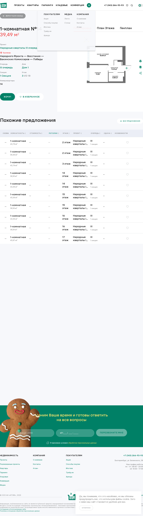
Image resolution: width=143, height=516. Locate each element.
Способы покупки (73, 464)
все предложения (130, 121)
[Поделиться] (140, 73)
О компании (37, 460)
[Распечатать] (140, 61)
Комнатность (18, 133)
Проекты (19, 5)
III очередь (7, 67)
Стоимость (36, 133)
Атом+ (35, 468)
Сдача (108, 133)
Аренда (69, 477)
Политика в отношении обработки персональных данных (20, 511)
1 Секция (6, 75)
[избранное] (127, 5)
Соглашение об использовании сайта (13, 509)
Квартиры (33, 5)
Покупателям (74, 455)
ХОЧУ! (7, 97)
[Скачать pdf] (140, 67)
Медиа (2, 485)
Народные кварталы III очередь (20, 48)
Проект (77, 133)
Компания (39, 455)
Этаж (66, 133)
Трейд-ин (70, 472)
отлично (86, 508)
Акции (68, 460)
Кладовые (62, 5)
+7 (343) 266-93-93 (114, 5)
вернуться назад (13, 16)
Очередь (95, 133)
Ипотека (69, 468)
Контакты (37, 464)
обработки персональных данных (82, 443)
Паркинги (47, 5)
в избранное (30, 97)
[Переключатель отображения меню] (89, 5)
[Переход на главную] (3, 5)
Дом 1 (26, 67)
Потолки (54, 133)
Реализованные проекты (10, 464)
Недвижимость (9, 455)
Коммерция (77, 5)
